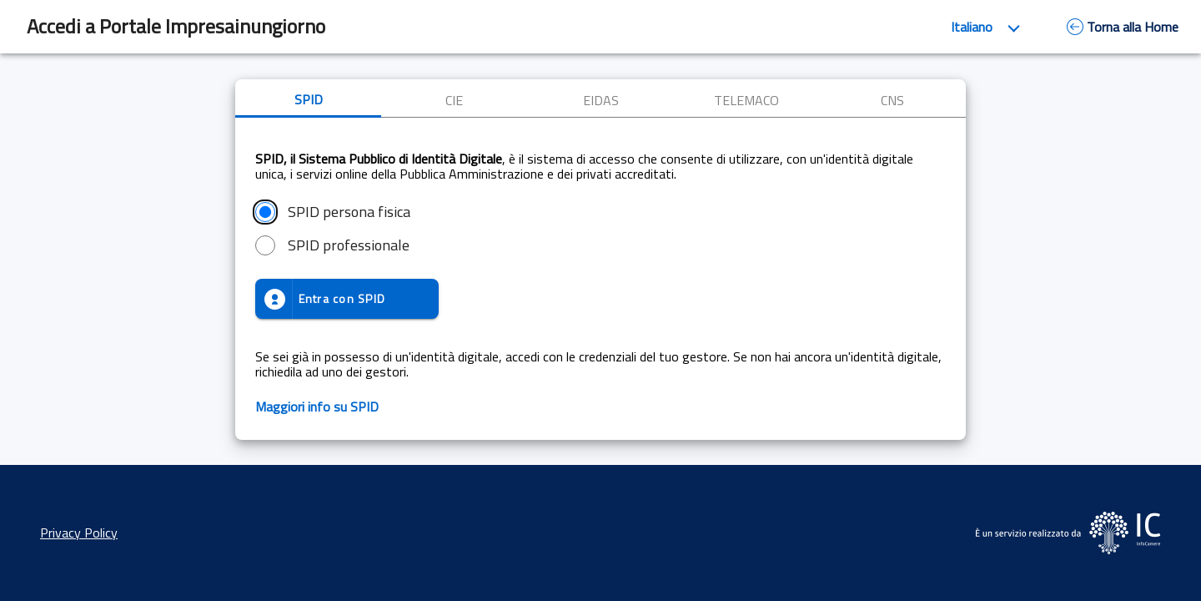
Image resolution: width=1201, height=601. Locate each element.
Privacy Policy (79, 533)
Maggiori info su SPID (317, 406)
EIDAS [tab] (601, 100)
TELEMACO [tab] (746, 100)
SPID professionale (349, 245)
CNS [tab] (892, 100)
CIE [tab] (454, 100)
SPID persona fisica (349, 212)
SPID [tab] (308, 99)
